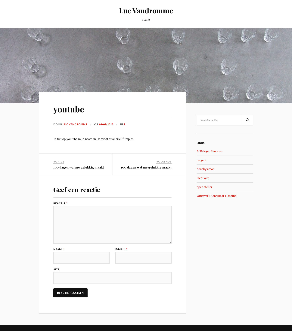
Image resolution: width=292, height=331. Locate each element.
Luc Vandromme (146, 10)
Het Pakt (203, 178)
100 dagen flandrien (209, 151)
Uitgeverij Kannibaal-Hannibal (217, 195)
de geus (202, 160)
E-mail (121, 249)
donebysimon (205, 169)
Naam (58, 249)
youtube (68, 108)
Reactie (60, 203)
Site (56, 269)
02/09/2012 (106, 124)
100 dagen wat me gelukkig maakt (78, 167)
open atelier (204, 187)
